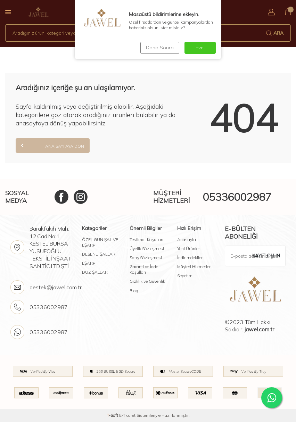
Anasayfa (186, 239)
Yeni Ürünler (188, 248)
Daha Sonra (160, 47)
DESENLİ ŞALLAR (98, 254)
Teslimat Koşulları (146, 239)
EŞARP (88, 263)
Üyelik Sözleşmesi (147, 248)
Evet (200, 47)
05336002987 (237, 197)
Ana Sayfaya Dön (52, 145)
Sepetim (184, 275)
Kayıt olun (266, 256)
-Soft (113, 415)
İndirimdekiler (190, 257)
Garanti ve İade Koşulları (144, 269)
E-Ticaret (127, 415)
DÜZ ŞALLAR (95, 272)
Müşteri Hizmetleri (194, 266)
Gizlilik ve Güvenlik (147, 281)
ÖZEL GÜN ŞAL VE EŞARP (100, 242)
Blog (134, 290)
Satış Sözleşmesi (146, 257)
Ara (274, 33)
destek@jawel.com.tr (56, 287)
